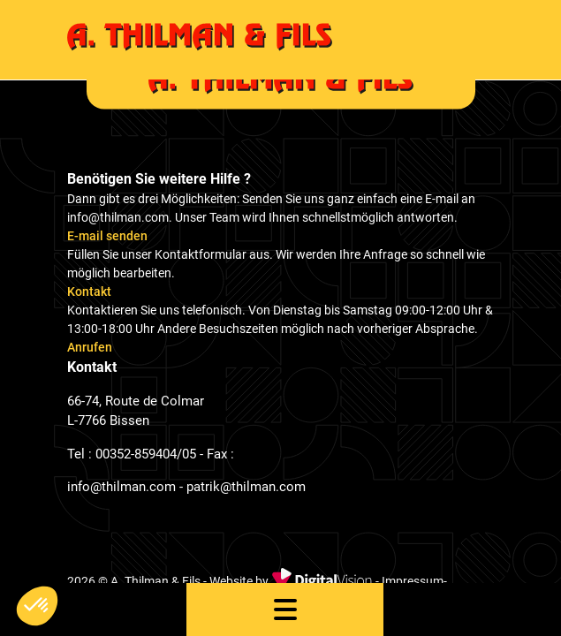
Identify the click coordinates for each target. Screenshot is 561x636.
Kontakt (89, 291)
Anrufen (89, 347)
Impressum (412, 581)
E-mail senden (107, 236)
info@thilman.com (121, 487)
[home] (281, 40)
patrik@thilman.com (246, 487)
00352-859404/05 (145, 454)
